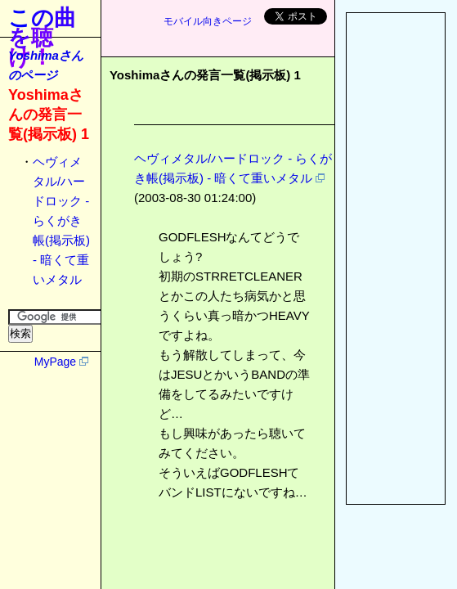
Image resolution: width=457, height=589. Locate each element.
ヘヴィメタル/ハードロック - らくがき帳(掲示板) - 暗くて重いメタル (61, 220)
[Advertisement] (396, 258)
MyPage (55, 361)
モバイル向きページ (208, 21)
